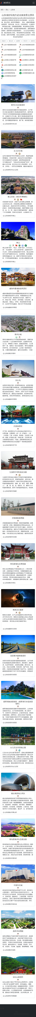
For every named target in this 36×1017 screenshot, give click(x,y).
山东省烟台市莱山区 (10, 812)
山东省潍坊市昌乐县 (10, 904)
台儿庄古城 (18, 151)
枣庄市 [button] (25, 41)
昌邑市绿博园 (18, 931)
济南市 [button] (4, 41)
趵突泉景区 (18, 426)
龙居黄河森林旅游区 (18, 655)
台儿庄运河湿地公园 (18, 747)
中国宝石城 (18, 885)
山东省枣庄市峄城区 (10, 996)
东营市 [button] (33, 41)
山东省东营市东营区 (10, 675)
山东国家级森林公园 (26, 73)
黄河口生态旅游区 (18, 105)
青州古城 (18, 334)
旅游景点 (5, 3)
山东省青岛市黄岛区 (10, 858)
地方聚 (2, 1008)
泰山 (18, 242)
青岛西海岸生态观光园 (18, 839)
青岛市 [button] (11, 41)
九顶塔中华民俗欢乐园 (18, 472)
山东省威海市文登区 (10, 629)
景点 (7, 10)
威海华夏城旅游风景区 (18, 288)
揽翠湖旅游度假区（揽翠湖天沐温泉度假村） (18, 702)
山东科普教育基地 (8, 73)
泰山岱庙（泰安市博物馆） (18, 197)
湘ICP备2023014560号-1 (21, 1014)
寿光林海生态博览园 (18, 564)
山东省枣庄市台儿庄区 (11, 170)
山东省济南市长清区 (10, 537)
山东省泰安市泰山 (9, 216)
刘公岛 (18, 380)
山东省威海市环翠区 (10, 307)
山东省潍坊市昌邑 (9, 950)
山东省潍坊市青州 (9, 353)
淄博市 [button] (18, 41)
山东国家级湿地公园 (8, 70)
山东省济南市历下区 (10, 445)
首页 (2, 10)
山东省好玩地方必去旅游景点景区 (18, 14)
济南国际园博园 (18, 518)
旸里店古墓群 (18, 610)
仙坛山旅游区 (18, 977)
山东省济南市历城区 (10, 491)
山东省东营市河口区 (10, 124)
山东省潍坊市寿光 (9, 583)
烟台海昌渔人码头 (18, 793)
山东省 (13, 10)
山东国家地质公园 (26, 70)
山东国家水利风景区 (26, 65)
